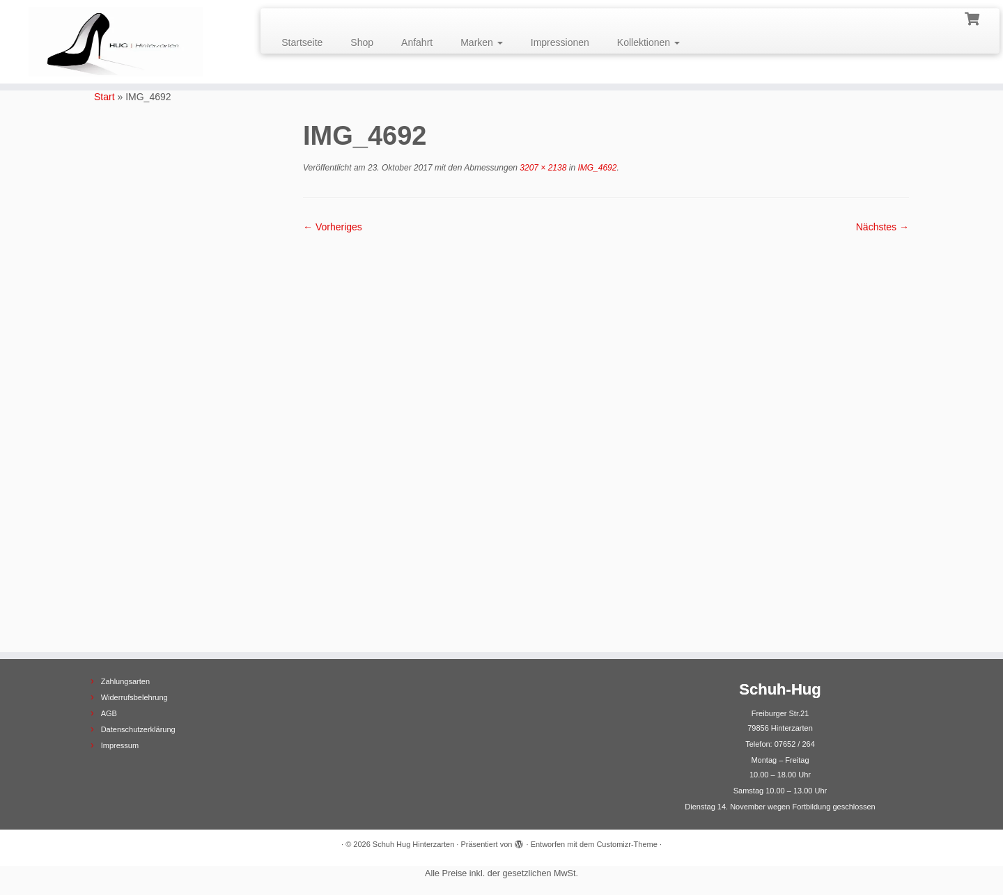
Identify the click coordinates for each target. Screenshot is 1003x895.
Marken (481, 42)
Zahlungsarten (125, 681)
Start (104, 96)
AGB (109, 713)
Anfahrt (417, 42)
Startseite (301, 42)
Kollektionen (648, 42)
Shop (361, 42)
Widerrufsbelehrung (134, 697)
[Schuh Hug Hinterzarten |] (115, 42)
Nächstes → (882, 226)
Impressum (120, 745)
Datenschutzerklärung (138, 729)
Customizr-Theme (626, 844)
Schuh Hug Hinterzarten (413, 844)
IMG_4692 (595, 168)
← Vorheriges (332, 226)
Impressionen (560, 42)
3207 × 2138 (542, 168)
